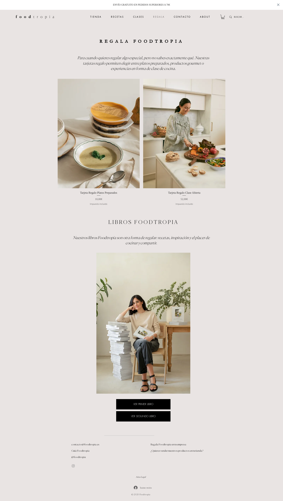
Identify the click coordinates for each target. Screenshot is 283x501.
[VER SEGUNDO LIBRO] (143, 416)
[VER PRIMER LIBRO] (143, 404)
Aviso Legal (141, 477)
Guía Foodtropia (80, 451)
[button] (223, 17)
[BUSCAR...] (257, 17)
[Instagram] (73, 466)
